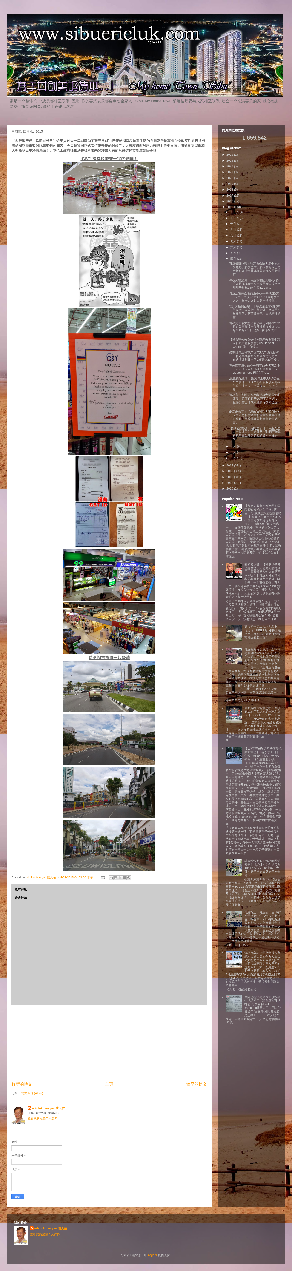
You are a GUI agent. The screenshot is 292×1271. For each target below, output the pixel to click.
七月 (233, 241)
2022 (230, 166)
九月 (233, 229)
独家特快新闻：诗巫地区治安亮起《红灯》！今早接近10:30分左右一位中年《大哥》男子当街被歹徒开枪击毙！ (262, 868)
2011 (230, 482)
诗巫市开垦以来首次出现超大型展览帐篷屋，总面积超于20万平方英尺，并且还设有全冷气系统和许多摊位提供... (255, 400)
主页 (109, 1084)
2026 (230, 154)
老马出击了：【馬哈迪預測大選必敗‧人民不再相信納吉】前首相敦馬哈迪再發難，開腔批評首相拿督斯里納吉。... (255, 417)
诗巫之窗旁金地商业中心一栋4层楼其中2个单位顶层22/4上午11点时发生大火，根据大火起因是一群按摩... (254, 297)
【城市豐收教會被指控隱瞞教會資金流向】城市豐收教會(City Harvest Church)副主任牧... (254, 343)
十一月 (235, 218)
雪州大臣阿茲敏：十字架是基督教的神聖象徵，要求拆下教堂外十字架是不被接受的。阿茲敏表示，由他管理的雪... (255, 312)
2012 (230, 477)
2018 (230, 189)
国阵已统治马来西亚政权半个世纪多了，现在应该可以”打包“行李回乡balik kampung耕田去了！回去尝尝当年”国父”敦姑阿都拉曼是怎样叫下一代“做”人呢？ (262, 1006)
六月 (233, 247)
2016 (230, 201)
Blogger (152, 1255)
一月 (233, 458)
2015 (230, 207)
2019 (230, 183)
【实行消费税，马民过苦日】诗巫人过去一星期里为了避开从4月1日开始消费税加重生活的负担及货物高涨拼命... (255, 434)
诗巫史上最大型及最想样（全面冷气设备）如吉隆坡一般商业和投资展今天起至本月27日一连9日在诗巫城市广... (255, 328)
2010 (230, 488)
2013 (230, 471)
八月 (233, 235)
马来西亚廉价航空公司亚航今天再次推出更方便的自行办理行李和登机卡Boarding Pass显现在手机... (254, 369)
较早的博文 (196, 1084)
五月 (233, 253)
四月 (233, 258)
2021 (230, 172)
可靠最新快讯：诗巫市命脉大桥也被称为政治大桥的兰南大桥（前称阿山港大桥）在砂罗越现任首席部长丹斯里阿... (255, 269)
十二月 (235, 212)
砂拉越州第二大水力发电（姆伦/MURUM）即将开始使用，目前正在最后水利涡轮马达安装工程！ (262, 632)
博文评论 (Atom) (32, 1093)
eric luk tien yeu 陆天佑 (48, 1108)
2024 (230, 160)
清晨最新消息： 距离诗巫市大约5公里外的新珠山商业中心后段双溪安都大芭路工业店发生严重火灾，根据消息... (255, 384)
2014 (230, 465)
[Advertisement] (109, 1043)
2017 (230, 195)
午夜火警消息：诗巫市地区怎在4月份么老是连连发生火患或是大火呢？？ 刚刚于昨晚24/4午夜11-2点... (255, 284)
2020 (230, 178)
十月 (233, 223)
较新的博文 (21, 1084)
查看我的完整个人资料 (42, 1118)
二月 (233, 452)
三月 (233, 446)
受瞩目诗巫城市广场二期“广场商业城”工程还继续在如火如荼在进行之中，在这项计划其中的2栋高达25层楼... (255, 356)
